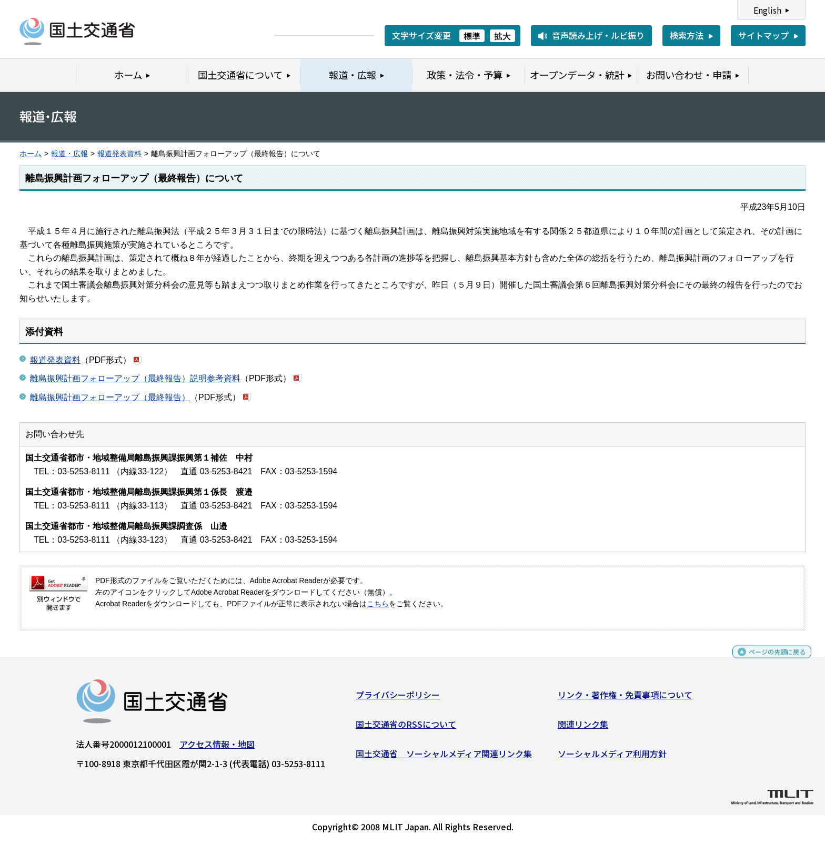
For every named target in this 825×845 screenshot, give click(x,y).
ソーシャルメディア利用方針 (612, 757)
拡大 (502, 35)
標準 (472, 35)
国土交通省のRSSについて (406, 728)
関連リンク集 (583, 728)
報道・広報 (69, 154)
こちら (378, 604)
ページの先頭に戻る (768, 660)
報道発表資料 (119, 154)
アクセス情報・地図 (217, 748)
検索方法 (686, 35)
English (767, 10)
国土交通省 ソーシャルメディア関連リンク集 (444, 757)
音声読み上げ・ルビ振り (598, 35)
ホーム (30, 154)
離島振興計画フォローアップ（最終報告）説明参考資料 (135, 378)
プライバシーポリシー (398, 699)
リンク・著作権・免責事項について (625, 699)
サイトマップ (763, 35)
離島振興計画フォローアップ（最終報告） (110, 397)
